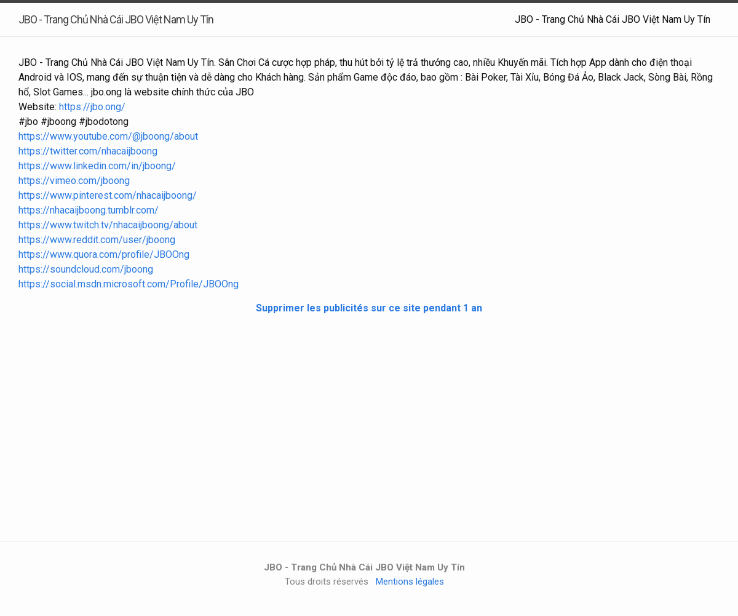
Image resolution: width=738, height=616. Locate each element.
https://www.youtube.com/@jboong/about (108, 136)
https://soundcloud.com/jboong (85, 269)
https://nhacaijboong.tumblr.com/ (88, 210)
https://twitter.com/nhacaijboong (87, 151)
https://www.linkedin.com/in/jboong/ (97, 166)
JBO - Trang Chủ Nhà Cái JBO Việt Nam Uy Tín (612, 19)
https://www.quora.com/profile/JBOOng (103, 254)
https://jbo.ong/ (92, 107)
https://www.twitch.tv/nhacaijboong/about (107, 225)
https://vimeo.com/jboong (74, 180)
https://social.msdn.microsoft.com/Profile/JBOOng (128, 284)
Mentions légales (410, 581)
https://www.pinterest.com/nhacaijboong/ (107, 195)
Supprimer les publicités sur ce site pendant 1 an (369, 308)
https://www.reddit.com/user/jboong (96, 240)
